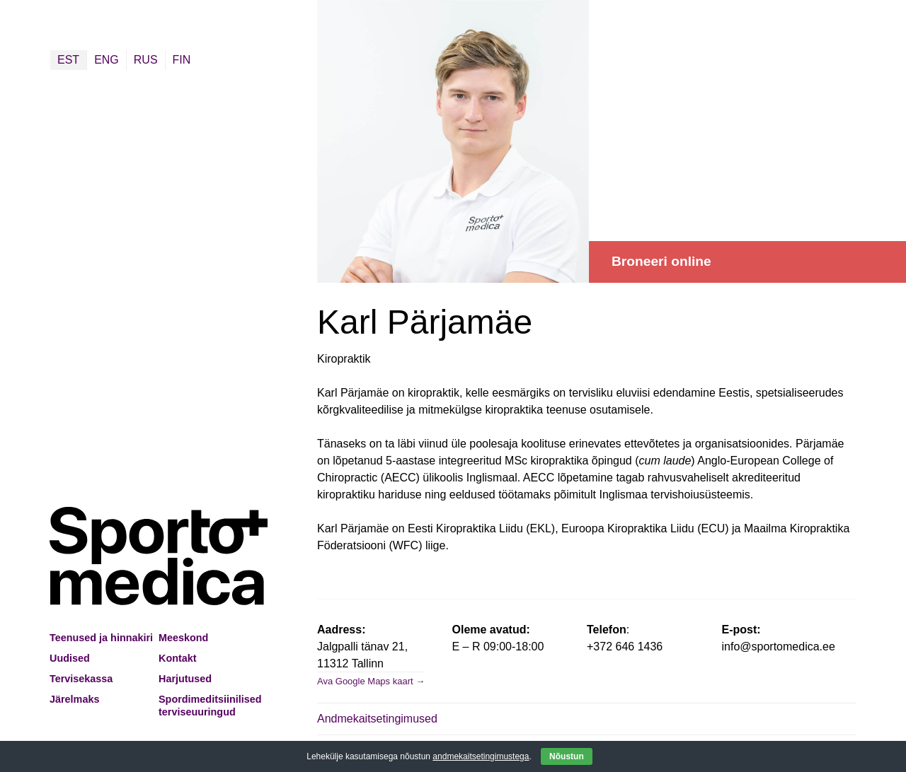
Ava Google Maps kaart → (371, 681)
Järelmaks (74, 699)
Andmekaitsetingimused (377, 719)
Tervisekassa (81, 678)
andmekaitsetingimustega (480, 756)
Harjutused (185, 678)
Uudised (70, 658)
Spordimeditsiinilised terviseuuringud (210, 706)
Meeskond (183, 637)
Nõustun (566, 756)
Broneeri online (661, 261)
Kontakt (178, 658)
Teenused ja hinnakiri (101, 637)
